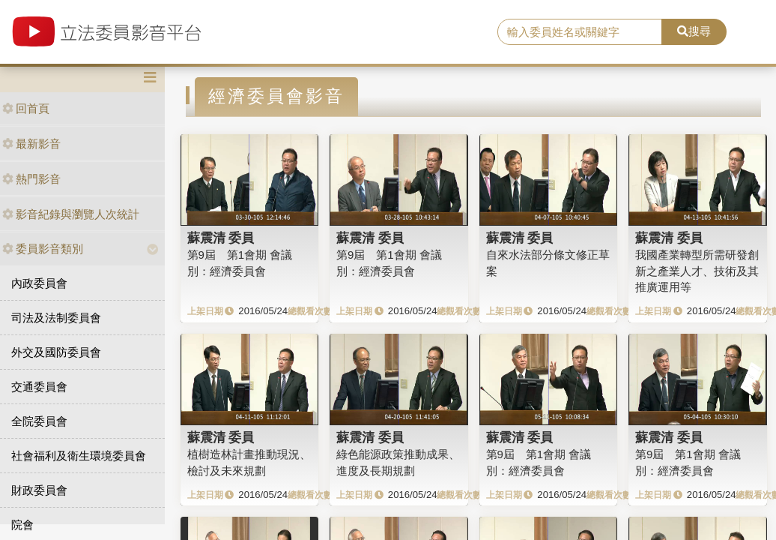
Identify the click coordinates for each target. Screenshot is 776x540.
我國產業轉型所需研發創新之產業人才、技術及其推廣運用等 (697, 270)
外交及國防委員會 (56, 352)
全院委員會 (39, 421)
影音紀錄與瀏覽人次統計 (70, 214)
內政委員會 (39, 283)
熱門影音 (31, 178)
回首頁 (25, 108)
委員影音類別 (42, 248)
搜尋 (694, 31)
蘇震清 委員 (221, 237)
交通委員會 (39, 386)
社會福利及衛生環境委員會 (78, 455)
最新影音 (31, 143)
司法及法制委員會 (56, 317)
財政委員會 (39, 490)
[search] (579, 32)
